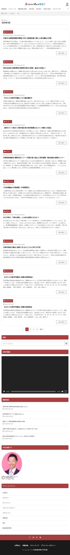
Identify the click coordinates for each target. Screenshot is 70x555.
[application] (35, 375)
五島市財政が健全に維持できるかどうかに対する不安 (21, 247)
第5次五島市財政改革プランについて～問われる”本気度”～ (19, 436)
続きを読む (61, 53)
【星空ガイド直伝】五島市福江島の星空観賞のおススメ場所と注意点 (27, 128)
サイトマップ (6, 503)
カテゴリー (6, 498)
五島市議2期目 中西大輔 (40, 550)
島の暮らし (8, 121)
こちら (12, 479)
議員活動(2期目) (22, 9)
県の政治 (38, 9)
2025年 (12, 13)
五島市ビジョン (9, 181)
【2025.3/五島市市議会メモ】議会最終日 (17, 98)
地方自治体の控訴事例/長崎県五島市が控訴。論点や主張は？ (24, 68)
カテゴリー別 (56, 9)
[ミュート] (62, 391)
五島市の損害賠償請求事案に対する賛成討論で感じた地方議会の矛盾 (27, 38)
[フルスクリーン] (66, 391)
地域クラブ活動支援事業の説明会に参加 (14, 421)
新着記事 (4, 9)
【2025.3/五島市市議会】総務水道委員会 (17, 307)
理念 (4, 523)
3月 (18, 13)
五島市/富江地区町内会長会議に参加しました (15, 406)
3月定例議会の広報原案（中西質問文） (17, 187)
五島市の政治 (47, 9)
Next (41, 329)
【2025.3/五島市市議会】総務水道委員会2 (18, 277)
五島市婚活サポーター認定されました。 (14, 414)
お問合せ (5, 492)
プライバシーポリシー (9, 508)
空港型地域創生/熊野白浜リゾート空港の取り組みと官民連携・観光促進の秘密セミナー (33, 157)
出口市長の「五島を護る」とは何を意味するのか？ (21, 217)
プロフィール (12, 9)
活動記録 (5, 518)
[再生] (4, 391)
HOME (5, 13)
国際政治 (8, 211)
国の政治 (31, 9)
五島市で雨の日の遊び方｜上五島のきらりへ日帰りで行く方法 (20, 429)
